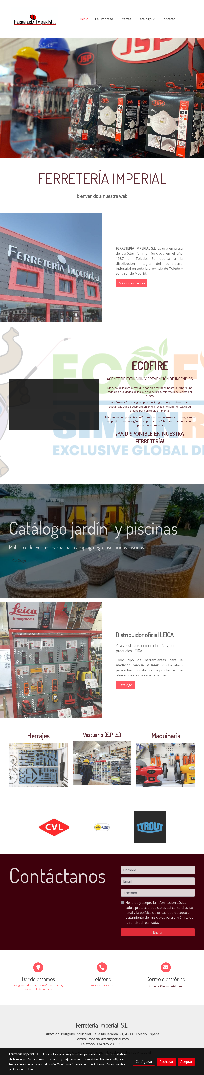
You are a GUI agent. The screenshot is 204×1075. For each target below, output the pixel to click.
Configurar (144, 1061)
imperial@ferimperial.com (108, 1039)
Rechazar (166, 1061)
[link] (34, 19)
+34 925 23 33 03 (109, 1044)
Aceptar (186, 1061)
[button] (146, 19)
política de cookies (21, 1069)
